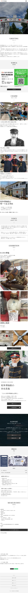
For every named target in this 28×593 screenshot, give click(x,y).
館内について (14, 348)
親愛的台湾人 (14, 438)
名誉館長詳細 (14, 407)
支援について (14, 435)
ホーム (14, 575)
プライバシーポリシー (14, 588)
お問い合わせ (14, 585)
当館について (14, 403)
